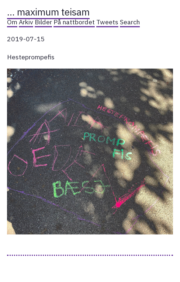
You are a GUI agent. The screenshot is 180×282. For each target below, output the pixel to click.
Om (12, 22)
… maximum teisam (48, 12)
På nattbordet (74, 22)
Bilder (43, 22)
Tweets (107, 22)
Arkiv (26, 22)
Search (130, 22)
